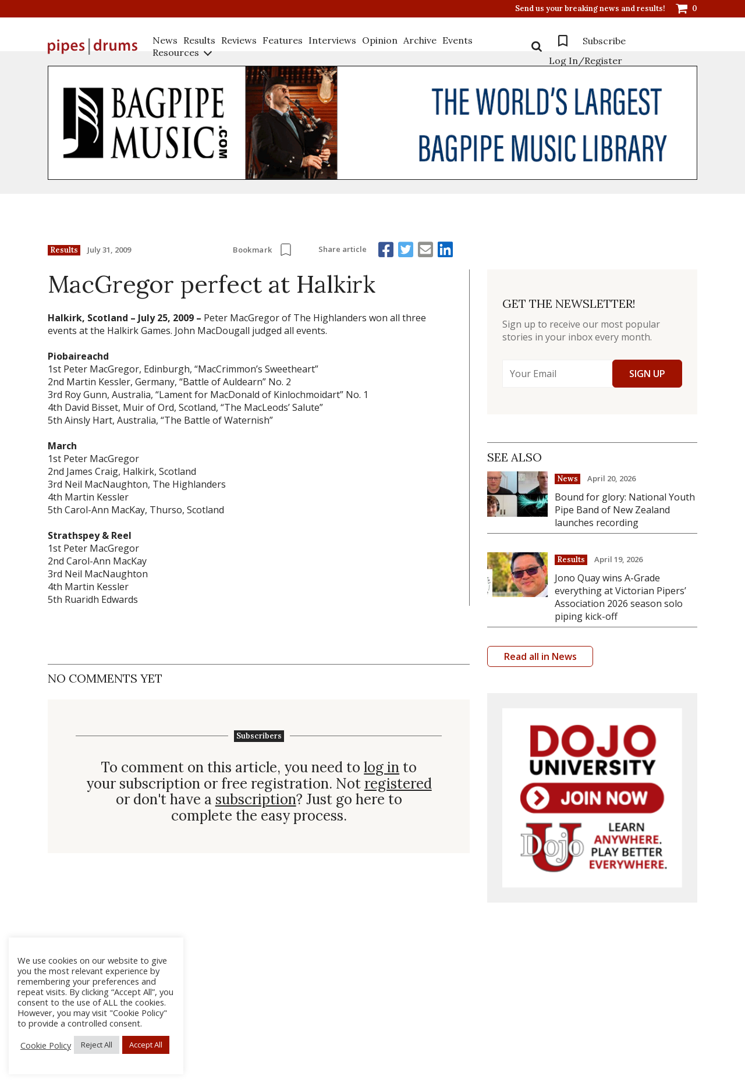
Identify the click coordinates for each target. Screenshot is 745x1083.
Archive (420, 40)
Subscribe (604, 41)
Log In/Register (585, 60)
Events (457, 40)
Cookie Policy (45, 1045)
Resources (175, 52)
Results (199, 40)
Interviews (332, 40)
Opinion (380, 40)
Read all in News (540, 656)
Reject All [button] (96, 1044)
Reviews (239, 40)
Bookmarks (563, 41)
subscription (255, 799)
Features (282, 40)
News (165, 40)
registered (398, 784)
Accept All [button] (145, 1044)
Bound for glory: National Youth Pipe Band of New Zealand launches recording (625, 510)
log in (381, 767)
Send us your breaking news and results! (590, 8)
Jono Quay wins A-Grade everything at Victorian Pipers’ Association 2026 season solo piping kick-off (620, 597)
